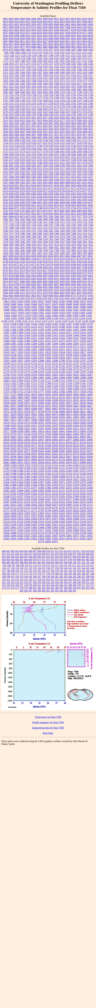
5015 (39, 126)
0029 (39, 21)
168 (4, 574)
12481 (13, 343)
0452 (22, 30)
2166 (90, 103)
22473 (55, 499)
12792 (20, 374)
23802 (90, 533)
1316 (28, 66)
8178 (45, 264)
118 (61, 565)
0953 (90, 47)
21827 (76, 479)
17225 (6, 383)
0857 (73, 44)
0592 (33, 35)
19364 (76, 425)
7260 (45, 230)
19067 (6, 420)
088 (21, 562)
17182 (83, 380)
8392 (62, 276)
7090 (56, 219)
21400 (20, 471)
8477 (16, 281)
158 (52, 571)
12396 (48, 329)
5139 (45, 146)
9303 (90, 290)
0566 (56, 33)
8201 (50, 267)
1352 (11, 72)
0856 (67, 44)
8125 (62, 259)
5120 (33, 143)
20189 (48, 445)
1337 (22, 69)
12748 (76, 366)
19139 (89, 420)
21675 (48, 476)
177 (44, 574)
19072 (13, 420)
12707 (83, 360)
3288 (33, 123)
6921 (62, 213)
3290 (45, 123)
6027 (50, 185)
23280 (55, 521)
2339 (22, 112)
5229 (22, 160)
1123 (84, 52)
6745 (22, 208)
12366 (62, 324)
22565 (76, 502)
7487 (45, 236)
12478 (83, 341)
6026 (45, 185)
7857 (28, 253)
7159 (16, 225)
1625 (28, 86)
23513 (76, 527)
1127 (17, 55)
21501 (41, 473)
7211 (33, 228)
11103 (75, 318)
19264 (76, 423)
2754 (84, 112)
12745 (62, 366)
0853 (50, 44)
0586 (16, 35)
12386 (13, 329)
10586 (27, 307)
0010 (50, 18)
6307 (5, 196)
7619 (73, 244)
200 (52, 576)
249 (79, 582)
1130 (34, 55)
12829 (13, 377)
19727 (20, 434)
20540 (27, 454)
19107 (55, 420)
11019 (27, 312)
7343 (73, 230)
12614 (82, 349)
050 (39, 557)
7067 (62, 216)
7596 (56, 242)
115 (48, 565)
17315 (55, 383)
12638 (69, 355)
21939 (76, 485)
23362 (20, 524)
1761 (62, 95)
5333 (62, 171)
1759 (50, 95)
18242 (13, 400)
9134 (73, 287)
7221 (79, 228)
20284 (41, 448)
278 (21, 588)
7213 (45, 228)
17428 (48, 386)
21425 (34, 471)
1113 (28, 52)
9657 (39, 295)
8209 (90, 267)
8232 (67, 270)
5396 (90, 174)
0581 (90, 33)
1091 (6, 52)
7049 (39, 216)
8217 (45, 270)
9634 (84, 293)
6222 (16, 191)
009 (44, 551)
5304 (90, 165)
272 (88, 585)
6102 (28, 188)
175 (35, 574)
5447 (5, 182)
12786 (76, 372)
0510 (22, 33)
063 (4, 559)
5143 (67, 146)
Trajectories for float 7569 (48, 717)
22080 (20, 490)
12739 (34, 366)
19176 (27, 423)
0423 (11, 30)
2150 (5, 103)
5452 (33, 182)
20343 (83, 448)
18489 (20, 406)
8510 (90, 281)
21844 (20, 482)
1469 (90, 72)
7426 (11, 236)
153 (30, 571)
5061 (90, 131)
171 (17, 574)
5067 (33, 134)
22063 (6, 490)
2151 (11, 103)
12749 (83, 366)
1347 (73, 69)
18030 (48, 394)
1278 (56, 64)
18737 (83, 408)
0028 (33, 21)
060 (83, 557)
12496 (69, 343)
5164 (56, 148)
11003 (69, 309)
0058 (45, 24)
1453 (84, 72)
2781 (90, 112)
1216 (84, 61)
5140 (50, 146)
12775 (6, 372)
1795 (39, 100)
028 (35, 554)
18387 (48, 403)
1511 (56, 75)
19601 (27, 431)
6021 (16, 185)
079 (74, 559)
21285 (20, 468)
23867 (55, 536)
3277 (62, 120)
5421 (22, 179)
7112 (11, 222)
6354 (16, 199)
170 (13, 574)
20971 (76, 462)
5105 (51, 140)
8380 (16, 276)
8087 (16, 259)
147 (4, 571)
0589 (22, 35)
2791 (56, 115)
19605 (34, 431)
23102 (83, 519)
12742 (48, 366)
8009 (11, 256)
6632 (39, 205)
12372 (13, 326)
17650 (90, 389)
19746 (34, 434)
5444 (79, 179)
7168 (56, 225)
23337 (90, 521)
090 (30, 562)
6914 (22, 213)
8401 (90, 276)
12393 (34, 329)
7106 (90, 219)
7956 (62, 253)
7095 (67, 219)
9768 (84, 298)
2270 (50, 109)
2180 (73, 106)
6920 (56, 213)
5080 (11, 137)
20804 (69, 459)
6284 (33, 194)
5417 (90, 177)
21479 (90, 471)
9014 (84, 284)
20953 (55, 462)
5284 (28, 165)
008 (39, 551)
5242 (5, 163)
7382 (28, 233)
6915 (28, 213)
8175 (33, 264)
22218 (55, 493)
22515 (20, 502)
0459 (62, 30)
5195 (45, 154)
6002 (56, 182)
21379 (6, 471)
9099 (56, 287)
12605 (20, 349)
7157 (5, 225)
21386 (13, 471)
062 (92, 557)
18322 (76, 400)
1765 (84, 95)
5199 (67, 154)
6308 (11, 196)
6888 (5, 213)
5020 (67, 126)
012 (57, 551)
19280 (82, 423)
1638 (79, 86)
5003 (62, 123)
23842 (20, 536)
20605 (34, 456)
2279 (11, 112)
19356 (62, 425)
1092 (12, 52)
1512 (62, 75)
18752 (6, 411)
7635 (5, 247)
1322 (56, 66)
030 (44, 554)
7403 (62, 233)
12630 (13, 355)
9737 (84, 295)
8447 (45, 278)
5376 (5, 174)
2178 (62, 106)
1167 (67, 58)
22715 (90, 504)
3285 (16, 123)
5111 (79, 140)
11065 (7, 315)
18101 (41, 397)
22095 (41, 490)
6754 (73, 208)
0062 (67, 24)
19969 (34, 437)
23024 (62, 516)
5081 (16, 137)
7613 (50, 244)
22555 (62, 502)
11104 (82, 318)
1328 (84, 66)
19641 (62, 431)
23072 (48, 519)
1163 (45, 58)
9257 (90, 287)
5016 (45, 126)
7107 (5, 222)
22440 (34, 499)
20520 (76, 451)
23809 (13, 536)
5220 (62, 157)
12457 (76, 338)
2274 (73, 109)
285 (52, 588)
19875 (90, 434)
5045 (11, 131)
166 (88, 571)
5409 (45, 177)
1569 (39, 81)
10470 (41, 304)
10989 (90, 307)
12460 (6, 341)
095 (52, 562)
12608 (41, 349)
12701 (69, 360)
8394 (73, 276)
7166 (45, 225)
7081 (11, 219)
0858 (79, 44)
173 (26, 574)
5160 (33, 148)
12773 (83, 369)
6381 (73, 199)
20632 (83, 456)
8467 (79, 278)
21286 (27, 468)
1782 (67, 98)
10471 (48, 304)
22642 (34, 504)
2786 (28, 115)
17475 (90, 386)
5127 (73, 143)
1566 (22, 81)
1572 (56, 81)
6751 (56, 208)
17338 (76, 383)
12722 (48, 363)
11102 (69, 318)
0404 (45, 27)
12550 (41, 346)
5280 (5, 165)
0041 (90, 21)
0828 (50, 41)
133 (35, 568)
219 (43, 579)
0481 (84, 30)
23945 (13, 538)
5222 (73, 157)
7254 (28, 230)
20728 (62, 459)
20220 (62, 445)
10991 (13, 309)
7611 (39, 244)
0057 (39, 24)
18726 (76, 408)
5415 (79, 177)
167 (92, 571)
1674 (39, 89)
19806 (55, 434)
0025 (22, 21)
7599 (73, 242)
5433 (62, 179)
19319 (27, 425)
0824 (39, 41)
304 (61, 590)
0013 (67, 18)
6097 (5, 188)
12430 (48, 335)
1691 (28, 92)
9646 (16, 295)
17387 (20, 386)
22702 (76, 504)
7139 (33, 222)
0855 (62, 44)
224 (65, 579)
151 (21, 571)
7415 (84, 233)
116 (52, 565)
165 (83, 571)
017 (79, 551)
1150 (61, 55)
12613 (76, 349)
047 (26, 557)
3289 (39, 123)
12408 (13, 332)
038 (79, 554)
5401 (28, 177)
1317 (33, 66)
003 (17, 551)
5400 (22, 177)
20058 (48, 439)
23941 (90, 536)
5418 (5, 179)
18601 (76, 406)
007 (35, 551)
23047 (83, 516)
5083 (28, 137)
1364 (22, 72)
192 (17, 576)
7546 (84, 236)
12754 (20, 369)
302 (52, 590)
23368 (27, 524)
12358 (13, 324)
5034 (50, 129)
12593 (6, 349)
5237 (67, 160)
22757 (6, 510)
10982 (41, 307)
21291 (34, 468)
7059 (50, 216)
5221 (67, 157)
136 (48, 568)
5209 (5, 157)
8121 (50, 259)
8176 (39, 264)
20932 (48, 462)
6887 (90, 211)
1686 (5, 92)
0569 (73, 33)
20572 (62, 454)
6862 (28, 211)
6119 (56, 188)
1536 (73, 78)
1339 (33, 69)
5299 (62, 165)
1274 (33, 64)
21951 (90, 485)
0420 (84, 27)
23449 (83, 524)
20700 (41, 459)
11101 (62, 318)
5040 (84, 129)
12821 (48, 374)
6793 (11, 211)
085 (8, 562)
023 (13, 554)
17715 (20, 391)
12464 (27, 341)
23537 (13, 530)
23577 (41, 530)
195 (30, 576)
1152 (73, 55)
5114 (5, 143)
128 (13, 568)
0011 (56, 18)
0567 (62, 33)
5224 (84, 157)
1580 (11, 83)
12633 (34, 355)
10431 (6, 301)
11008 (82, 309)
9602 (62, 293)
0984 (16, 50)
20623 (62, 456)
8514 (11, 284)
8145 (33, 261)
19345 (48, 425)
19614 (41, 431)
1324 (67, 66)
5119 (28, 143)
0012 (62, 18)
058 (74, 557)
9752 (16, 298)
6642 (90, 205)
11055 (62, 312)
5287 (39, 165)
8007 (5, 256)
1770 (22, 98)
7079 (90, 216)
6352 (5, 199)
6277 (84, 191)
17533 (27, 389)
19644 (69, 431)
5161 (39, 148)
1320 (45, 66)
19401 (13, 428)
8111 (39, 259)
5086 (45, 137)
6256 (67, 191)
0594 (45, 35)
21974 (27, 487)
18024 (41, 394)
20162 (20, 445)
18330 (83, 400)
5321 (84, 168)
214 (21, 579)
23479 (27, 527)
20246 (90, 445)
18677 (41, 408)
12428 (34, 335)
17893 (62, 391)
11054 (55, 312)
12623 (55, 352)
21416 (27, 471)
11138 (85, 321)
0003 (16, 18)
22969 (13, 516)
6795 (22, 211)
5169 (84, 148)
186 (83, 574)
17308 (48, 383)
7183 (73, 225)
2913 (11, 120)
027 (30, 554)
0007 (39, 18)
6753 (67, 208)
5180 (56, 151)
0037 (79, 21)
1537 (79, 78)
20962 (62, 462)
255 (13, 585)
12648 (48, 358)
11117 (51, 321)
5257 (79, 163)
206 (79, 576)
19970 (41, 437)
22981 (41, 516)
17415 (34, 386)
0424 (16, 30)
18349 (6, 403)
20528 (6, 454)
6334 (50, 196)
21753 (90, 476)
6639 (73, 205)
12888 (83, 377)
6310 (22, 196)
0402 (39, 27)
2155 (33, 103)
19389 (90, 425)
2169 (16, 106)
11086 (68, 315)
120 (69, 565)
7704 (45, 250)
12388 (20, 329)
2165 (84, 103)
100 (74, 562)
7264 (67, 230)
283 (44, 588)
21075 (27, 465)
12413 (48, 332)
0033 (62, 21)
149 (13, 571)
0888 (62, 47)
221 (52, 579)
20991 (90, 462)
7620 (79, 244)
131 (26, 568)
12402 (76, 329)
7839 (5, 253)
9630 (67, 293)
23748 (48, 533)
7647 (22, 247)
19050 (62, 417)
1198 (33, 61)
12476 (69, 341)
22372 (90, 496)
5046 (16, 131)
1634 (62, 86)
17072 (27, 380)
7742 (50, 250)
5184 (79, 151)
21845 (27, 482)
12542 (13, 346)
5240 (84, 160)
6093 (73, 185)
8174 (28, 264)
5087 (50, 137)
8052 (56, 256)
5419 (11, 179)
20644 (6, 459)
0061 (62, 24)
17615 (83, 389)
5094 (90, 137)
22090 (34, 490)
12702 (76, 360)
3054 (45, 120)
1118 (56, 52)
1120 (67, 52)
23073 (55, 519)
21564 (90, 473)
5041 (90, 129)
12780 (34, 372)
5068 (39, 134)
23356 (13, 524)
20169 (27, 445)
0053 (16, 24)
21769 (6, 479)
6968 (11, 216)
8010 (16, 256)
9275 (33, 290)
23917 (76, 536)
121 (74, 565)
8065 (67, 256)
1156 (6, 58)
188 (92, 574)
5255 (73, 163)
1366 (33, 72)
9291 (50, 290)
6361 (56, 199)
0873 (90, 44)
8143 (22, 261)
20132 (48, 442)
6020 (11, 185)
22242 (83, 493)
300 (44, 590)
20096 (90, 439)
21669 (34, 476)
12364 (48, 324)
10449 (76, 301)
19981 (55, 437)
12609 (48, 349)
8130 (84, 259)
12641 (90, 355)
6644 (11, 208)
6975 (28, 216)
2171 (28, 106)
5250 (50, 163)
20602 (20, 456)
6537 (90, 202)
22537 (41, 502)
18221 (89, 397)
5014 (33, 126)
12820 (41, 374)
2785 (22, 115)
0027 (28, 21)
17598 (69, 389)
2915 (22, 120)
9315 (39, 293)
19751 (41, 434)
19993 (62, 437)
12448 (13, 338)
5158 (22, 148)
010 (48, 551)
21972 (20, 487)
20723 (55, 459)
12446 (90, 335)
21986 (48, 487)
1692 (33, 92)
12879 (27, 377)
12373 (20, 326)
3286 (22, 123)
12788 (90, 372)
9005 (79, 284)
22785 (41, 510)
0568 (67, 33)
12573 (76, 346)
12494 (62, 343)
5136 (28, 146)
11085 (62, 315)
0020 (11, 21)
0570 (79, 33)
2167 (5, 106)
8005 (90, 253)
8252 (5, 273)
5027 (11, 129)
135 (44, 568)
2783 (11, 115)
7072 (67, 216)
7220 (73, 228)
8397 (84, 276)
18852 (27, 414)
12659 (34, 360)
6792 (5, 211)
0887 (56, 47)
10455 (83, 301)
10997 (48, 309)
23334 (83, 521)
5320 (79, 168)
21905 (48, 485)
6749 (45, 208)
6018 (90, 182)
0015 (79, 18)
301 (48, 590)
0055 (28, 24)
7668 (79, 247)
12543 (20, 346)
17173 (76, 380)
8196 (22, 267)
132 (30, 568)
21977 (34, 487)
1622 (11, 86)
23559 (34, 530)
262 (44, 585)
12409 (20, 332)
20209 (55, 445)
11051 (41, 312)
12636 (55, 355)
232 (8, 582)
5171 (5, 151)
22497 (6, 502)
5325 (16, 171)
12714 (27, 363)
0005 (28, 18)
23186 (34, 521)
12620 (34, 352)
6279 (5, 194)
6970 (16, 216)
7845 (11, 253)
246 (66, 582)
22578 (83, 502)
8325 (62, 273)
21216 (82, 465)
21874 (69, 482)
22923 (62, 513)
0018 (90, 18)
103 (88, 562)
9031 (16, 287)
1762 (67, 95)
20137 (76, 442)
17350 (90, 383)
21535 (76, 473)
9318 (45, 293)
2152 (16, 103)
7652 (39, 247)
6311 (28, 196)
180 (57, 574)
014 (65, 551)
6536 (84, 202)
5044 (5, 131)
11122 (71, 321)
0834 (84, 41)
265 (57, 585)
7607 (22, 244)
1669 (11, 89)
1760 (56, 95)
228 (83, 579)
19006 (20, 417)
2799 (5, 117)
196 (35, 576)
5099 (17, 140)
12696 (55, 360)
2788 (39, 115)
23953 (27, 538)
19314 (20, 425)
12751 (6, 369)
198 (44, 576)
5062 (5, 134)
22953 (83, 513)
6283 (28, 194)
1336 (16, 69)
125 (91, 565)
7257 (33, 230)
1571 (50, 81)
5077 (84, 134)
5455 (45, 182)
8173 (22, 264)
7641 (11, 247)
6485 (67, 202)
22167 (82, 490)
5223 (79, 157)
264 (52, 585)
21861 (48, 482)
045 (17, 557)
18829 (13, 414)
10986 (69, 307)
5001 (50, 123)
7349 (84, 230)
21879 (83, 482)
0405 (50, 27)
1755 (28, 95)
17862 (55, 391)
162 (70, 571)
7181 (62, 225)
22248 (6, 496)
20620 (55, 456)
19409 (20, 428)
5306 (11, 168)
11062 (82, 312)
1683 (79, 89)
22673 (55, 504)
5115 (11, 143)
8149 (45, 261)
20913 (27, 462)
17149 (55, 380)
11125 (78, 321)
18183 (82, 397)
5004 (67, 123)
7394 (45, 233)
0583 (11, 35)
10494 (83, 304)
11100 (55, 318)
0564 (45, 33)
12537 (83, 343)
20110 (27, 442)
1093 (17, 52)
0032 (56, 21)
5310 (33, 168)
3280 (79, 120)
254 (8, 585)
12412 (41, 332)
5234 (50, 160)
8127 (73, 259)
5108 (68, 140)
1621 (5, 86)
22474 (62, 499)
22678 (62, 504)
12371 (6, 326)
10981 (34, 307)
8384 (39, 276)
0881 (39, 47)
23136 (13, 521)
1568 (33, 81)
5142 (62, 146)
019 (88, 551)
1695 (50, 92)
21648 (13, 476)
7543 (79, 236)
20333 (69, 448)
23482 (34, 527)
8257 (22, 273)
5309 (28, 168)
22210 (41, 493)
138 (57, 568)
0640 (67, 35)
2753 (79, 112)
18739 (90, 408)
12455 (62, 338)
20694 (34, 459)
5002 (56, 123)
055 (61, 557)
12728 (82, 363)
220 (48, 579)
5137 (33, 146)
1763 (73, 95)
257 (21, 585)
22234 (76, 493)
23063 (27, 519)
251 (88, 582)
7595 (50, 242)
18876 (55, 414)
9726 (79, 295)
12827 (90, 374)
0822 (28, 41)
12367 (69, 324)
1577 (84, 81)
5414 (73, 177)
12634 (41, 355)
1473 (11, 75)
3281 (84, 120)
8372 (84, 273)
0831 (67, 41)
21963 (13, 487)
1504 (33, 75)
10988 (83, 307)
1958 (45, 100)
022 (8, 554)
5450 (22, 182)
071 (39, 559)
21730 (76, 476)
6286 (45, 194)
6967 (5, 216)
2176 (56, 106)
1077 (50, 50)
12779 (27, 372)
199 (48, 576)
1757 (39, 95)
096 (57, 562)
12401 (69, 329)
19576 (90, 428)
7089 (50, 219)
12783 (55, 372)
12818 (27, 374)
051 (44, 557)
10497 (6, 307)
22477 (69, 499)
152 (26, 571)
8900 (73, 284)
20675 (27, 459)
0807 (5, 41)
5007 (84, 123)
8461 (67, 278)
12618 (20, 352)
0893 (73, 47)
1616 (73, 83)
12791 (13, 374)
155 (39, 571)
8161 (62, 261)
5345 (84, 171)
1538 (84, 78)
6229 (56, 191)
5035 (56, 129)
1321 (50, 66)
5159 (28, 148)
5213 (28, 157)
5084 (33, 137)
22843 (6, 513)
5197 (56, 154)
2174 (45, 106)
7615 (62, 244)
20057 (41, 439)
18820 (76, 411)
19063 (76, 417)
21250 (89, 465)
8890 (45, 284)
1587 (50, 83)
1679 (62, 89)
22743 (62, 507)
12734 (20, 366)
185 (79, 574)
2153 (22, 103)
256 (17, 585)
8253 (11, 273)
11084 (55, 315)
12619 (27, 352)
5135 (22, 146)
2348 (73, 112)
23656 (6, 533)
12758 (41, 369)
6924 (79, 213)
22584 (90, 502)
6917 (39, 213)
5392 (79, 174)
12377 (41, 326)
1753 (16, 95)
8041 (45, 256)
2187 (5, 109)
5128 (78, 143)
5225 (90, 157)
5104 (45, 140)
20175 (34, 445)
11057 (68, 312)
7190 (22, 228)
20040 (13, 439)
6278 (90, 191)
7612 (45, 244)
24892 (48, 541)
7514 (56, 236)
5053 (56, 131)
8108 (33, 259)
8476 (11, 281)
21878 (76, 482)
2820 (62, 117)
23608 (76, 530)
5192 (28, 154)
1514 (73, 75)
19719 (13, 434)
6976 (33, 216)
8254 (16, 273)
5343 (79, 171)
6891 (16, 213)
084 (4, 562)
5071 (50, 134)
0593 (39, 35)
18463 (6, 406)
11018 (20, 312)
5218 (56, 157)
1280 (67, 64)
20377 (27, 451)
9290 (45, 290)
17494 (13, 389)
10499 (13, 307)
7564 (56, 239)
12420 (89, 332)
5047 (22, 131)
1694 (45, 92)
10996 (41, 309)
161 (66, 571)
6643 (5, 208)
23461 (13, 527)
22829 (83, 510)
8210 (5, 270)
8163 (73, 261)
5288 (45, 165)
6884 (79, 211)
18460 (90, 403)
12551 (48, 346)
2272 (62, 109)
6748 (39, 208)
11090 (82, 315)
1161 (34, 58)
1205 (73, 61)
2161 (62, 103)
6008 (67, 182)
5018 (56, 126)
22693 (69, 504)
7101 (79, 219)
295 (21, 590)
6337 (67, 196)
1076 (45, 50)
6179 (78, 188)
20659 (13, 459)
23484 (41, 527)
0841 (28, 44)
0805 (90, 38)
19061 (69, 417)
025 (21, 554)
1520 (16, 78)
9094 (39, 287)
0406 (56, 27)
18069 (90, 394)
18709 (62, 408)
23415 (62, 524)
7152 (67, 222)
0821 (22, 41)
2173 (39, 106)
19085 (34, 420)
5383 (33, 174)
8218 (50, 270)
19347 (55, 425)
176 (39, 574)
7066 (56, 216)
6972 (22, 216)
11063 (89, 312)
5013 (28, 126)
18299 (41, 400)
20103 (6, 442)
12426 (27, 335)
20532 (13, 454)
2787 (33, 115)
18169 (76, 397)
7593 (39, 242)
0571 (84, 33)
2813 (22, 117)
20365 (20, 451)
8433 (22, 278)
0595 (50, 35)
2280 (16, 112)
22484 (76, 499)
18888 (62, 414)
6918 (45, 213)
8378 (11, 276)
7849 (16, 253)
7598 (67, 242)
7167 (50, 225)
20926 (41, 462)
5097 (11, 140)
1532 (56, 78)
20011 (90, 437)
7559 (45, 239)
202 (61, 576)
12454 (55, 338)
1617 (79, 83)
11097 (35, 318)
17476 (6, 389)
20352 (90, 448)
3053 (39, 120)
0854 (56, 44)
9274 (28, 290)
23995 (55, 538)
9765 (73, 298)
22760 (13, 510)
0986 (22, 50)
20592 (6, 456)
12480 (6, 343)
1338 (28, 69)
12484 (34, 343)
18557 (48, 406)
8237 (73, 270)
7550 (11, 239)
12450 (27, 338)
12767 (55, 369)
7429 (16, 236)
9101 (62, 287)
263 (48, 585)
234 (17, 582)
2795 (73, 115)
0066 (90, 24)
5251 (56, 163)
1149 (56, 55)
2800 (11, 117)
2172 (33, 106)
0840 (22, 44)
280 (30, 588)
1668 (5, 89)
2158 (50, 103)
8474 (5, 281)
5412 (62, 177)
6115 (45, 188)
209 (92, 576)
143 (79, 568)
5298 (56, 165)
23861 (48, 536)
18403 (62, 403)
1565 (16, 81)
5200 (73, 154)
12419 (82, 332)
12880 (34, 377)
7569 (73, 239)
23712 (27, 533)
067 (21, 559)
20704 (48, 459)
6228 (50, 191)
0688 (50, 38)
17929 (83, 391)
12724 (62, 363)
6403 (45, 202)
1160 (28, 58)
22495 (83, 499)
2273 (67, 109)
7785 (62, 250)
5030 (28, 129)
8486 (50, 281)
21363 (82, 468)
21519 (55, 473)
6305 (84, 194)
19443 (48, 428)
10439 (48, 301)
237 (30, 582)
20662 (20, 459)
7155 (84, 222)
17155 (62, 380)
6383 (84, 199)
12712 (20, 363)
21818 (62, 479)
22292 (69, 496)
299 (39, 590)
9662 (56, 295)
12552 (55, 346)
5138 (39, 146)
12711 (13, 363)
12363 (41, 324)
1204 (67, 61)
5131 (90, 143)
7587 (28, 242)
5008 (90, 123)
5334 (67, 171)
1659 (84, 86)
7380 (22, 233)
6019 (5, 185)
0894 (79, 47)
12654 (90, 358)
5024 (84, 126)
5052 (50, 131)
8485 (45, 281)
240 (44, 582)
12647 (41, 358)
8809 (28, 284)
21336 (69, 468)
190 (8, 576)
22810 (69, 510)
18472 (13, 406)
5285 (33, 165)
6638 (67, 205)
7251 (11, 230)
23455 (6, 527)
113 (39, 565)
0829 (56, 41)
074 (52, 559)
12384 (90, 326)
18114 (55, 397)
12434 (69, 335)
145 (88, 568)
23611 (90, 530)
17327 (62, 383)
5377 (11, 174)
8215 (33, 270)
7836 (90, 250)
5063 (11, 134)
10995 (34, 309)
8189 (90, 264)
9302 (84, 290)
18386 (41, 403)
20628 (76, 456)
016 (74, 551)
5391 (73, 174)
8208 (84, 267)
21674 (41, 476)
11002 (62, 309)
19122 (76, 420)
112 (35, 565)
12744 (55, 366)
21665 (27, 476)
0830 (62, 41)
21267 (6, 468)
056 (66, 557)
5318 (67, 168)
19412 (27, 428)
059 (79, 557)
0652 (39, 38)
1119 (61, 52)
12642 (6, 358)
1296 (90, 64)
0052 (11, 24)
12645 (27, 358)
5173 (16, 151)
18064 (76, 394)
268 (70, 585)
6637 (62, 205)
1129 (28, 55)
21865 (55, 482)
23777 (69, 533)
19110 (62, 420)
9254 (79, 287)
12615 (89, 349)
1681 (67, 89)
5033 (45, 129)
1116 (45, 52)
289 (70, 588)
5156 (11, 148)
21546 (83, 473)
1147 (45, 55)
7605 (11, 244)
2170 (22, 106)
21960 (6, 487)
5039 (79, 129)
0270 (28, 27)
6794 (16, 211)
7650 (33, 247)
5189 (11, 154)
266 (61, 585)
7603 (90, 242)
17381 (13, 386)
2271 (56, 109)
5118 (22, 143)
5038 (73, 129)
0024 (16, 21)
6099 (17, 188)
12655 (6, 360)
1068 (28, 50)
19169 (20, 423)
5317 (62, 168)
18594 (69, 406)
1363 (16, 72)
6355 (22, 199)
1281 (73, 64)
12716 (34, 363)
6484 (62, 202)
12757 (34, 369)
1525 (45, 78)
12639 (76, 355)
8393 (67, 276)
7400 (56, 233)
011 (52, 551)
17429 (55, 386)
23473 (20, 527)
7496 (50, 236)
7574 (84, 239)
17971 (6, 394)
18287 (27, 400)
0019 (5, 21)
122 (78, 565)
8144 (28, 261)
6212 (84, 188)
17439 (69, 386)
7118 (16, 222)
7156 (90, 222)
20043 (20, 439)
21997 (62, 487)
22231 (69, 493)
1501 (16, 75)
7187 (5, 228)
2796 (79, 115)
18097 (27, 397)
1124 (89, 52)
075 (57, 559)
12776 (13, 372)
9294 (62, 290)
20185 (41, 445)
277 (17, 588)
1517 (90, 75)
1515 (79, 75)
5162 (45, 148)
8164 (79, 261)
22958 (6, 516)
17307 (41, 383)
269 (74, 585)
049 (35, 557)
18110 (48, 397)
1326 (73, 66)
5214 (33, 157)
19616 (48, 431)
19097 (48, 420)
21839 (13, 482)
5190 (16, 154)
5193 (33, 154)
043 (8, 557)
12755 (27, 369)
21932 (69, 485)
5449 (16, 182)
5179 (50, 151)
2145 (67, 100)
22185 (13, 493)
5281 (11, 165)
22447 (48, 499)
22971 (20, 516)
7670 (84, 247)
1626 (33, 86)
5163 (50, 148)
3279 (73, 120)
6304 (79, 194)
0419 (79, 27)
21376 (89, 468)
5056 (67, 131)
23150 (20, 521)
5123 (50, 143)
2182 (84, 106)
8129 (79, 259)
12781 (41, 372)
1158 (17, 58)
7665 (67, 247)
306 (70, 590)
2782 (5, 115)
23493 (55, 527)
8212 (16, 270)
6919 (50, 213)
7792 (67, 250)
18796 (55, 411)
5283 (22, 165)
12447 (6, 338)
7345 (79, 230)
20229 (76, 445)
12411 (34, 332)
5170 (90, 148)
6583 (11, 205)
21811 (48, 479)
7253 (22, 230)
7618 (67, 244)
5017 (50, 126)
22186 (20, 493)
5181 (62, 151)
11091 (89, 315)
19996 (69, 437)
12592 (90, 346)
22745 (69, 507)
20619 (48, 456)
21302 (55, 468)
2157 (45, 103)
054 (57, 557)
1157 (11, 58)
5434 (67, 179)
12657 (20, 360)
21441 (55, 471)
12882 (48, 377)
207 (83, 576)
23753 (62, 533)
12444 (76, 335)
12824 (69, 374)
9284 (39, 290)
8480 (22, 281)
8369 (79, 273)
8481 (28, 281)
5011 (16, 126)
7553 (22, 239)
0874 (5, 47)
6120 (61, 188)
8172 (16, 264)
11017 (14, 312)
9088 (22, 287)
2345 (56, 112)
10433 (13, 301)
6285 (39, 194)
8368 (73, 273)
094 (48, 562)
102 (83, 562)
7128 (22, 222)
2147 (79, 100)
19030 (48, 417)
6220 (11, 191)
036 (70, 554)
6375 (67, 199)
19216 (62, 423)
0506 (90, 30)
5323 (5, 171)
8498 (73, 281)
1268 (5, 64)
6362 (62, 199)
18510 (27, 406)
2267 (33, 109)
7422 (90, 233)
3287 (28, 123)
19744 (27, 434)
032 (52, 554)
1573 (62, 81)
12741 (41, 366)
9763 (61, 298)
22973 (34, 516)
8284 (45, 273)
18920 (76, 414)
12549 (34, 346)
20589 (90, 454)
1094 (23, 52)
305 (66, 590)
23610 (83, 530)
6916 (33, 213)
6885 (84, 211)
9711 (73, 295)
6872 (33, 211)
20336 (76, 448)
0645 (5, 38)
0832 (73, 41)
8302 (56, 273)
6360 (50, 199)
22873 (34, 513)
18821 (83, 411)
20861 (6, 462)
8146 (39, 261)
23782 (76, 533)
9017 (90, 284)
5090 (67, 137)
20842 (90, 459)
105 (4, 565)
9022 (11, 287)
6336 (62, 196)
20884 (13, 462)
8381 (22, 276)
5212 (22, 157)
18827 (6, 414)
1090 (90, 50)
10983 (48, 307)
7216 (62, 228)
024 (17, 554)
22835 (90, 510)
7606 (16, 244)
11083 (48, 315)
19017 (34, 417)
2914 (16, 120)
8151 (50, 261)
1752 (11, 95)
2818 (50, 117)
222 (57, 579)
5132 (5, 146)
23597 (62, 530)
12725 (69, 363)
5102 (34, 140)
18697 (55, 408)
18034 (55, 394)
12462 (20, 341)
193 (21, 576)
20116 (34, 442)
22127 (62, 490)
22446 (41, 499)
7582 (11, 242)
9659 (45, 295)
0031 (50, 21)
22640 (27, 504)
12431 (55, 335)
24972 (55, 541)
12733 (13, 366)
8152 (56, 261)
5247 (33, 163)
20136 (69, 442)
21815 (55, 479)
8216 (39, 270)
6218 (90, 188)
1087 (73, 50)
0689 (56, 38)
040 (88, 554)
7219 (67, 228)
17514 (20, 389)
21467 (76, 471)
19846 (76, 434)
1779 (50, 98)
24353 (62, 538)
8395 (79, 276)
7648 (28, 247)
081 (83, 559)
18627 (90, 406)
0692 (73, 38)
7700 (39, 250)
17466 (83, 386)
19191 (41, 423)
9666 (62, 295)
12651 (69, 358)
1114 (34, 52)
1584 (33, 83)
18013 (27, 394)
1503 (28, 75)
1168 (73, 58)
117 (56, 565)
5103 (39, 140)
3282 (90, 120)
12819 (34, 374)
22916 (55, 513)
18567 (55, 406)
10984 (55, 307)
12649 (55, 358)
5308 (22, 168)
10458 (6, 304)
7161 (28, 225)
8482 (33, 281)
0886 (50, 47)
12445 (83, 335)
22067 (13, 490)
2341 (33, 112)
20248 (6, 448)
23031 (69, 516)
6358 (39, 199)
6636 (56, 205)
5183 (73, 151)
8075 (84, 256)
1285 (84, 64)
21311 (62, 468)
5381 (28, 174)
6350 (90, 196)
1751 (5, 95)
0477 (67, 30)
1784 (79, 98)
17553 (48, 389)
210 (4, 579)
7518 (62, 236)
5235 (56, 160)
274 (4, 588)
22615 (13, 504)
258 (26, 585)
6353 (11, 199)
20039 (6, 439)
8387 (45, 276)
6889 (11, 213)
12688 (41, 360)
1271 (16, 64)
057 (70, 557)
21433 (41, 471)
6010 (73, 182)
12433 (62, 335)
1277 (50, 64)
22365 (83, 496)
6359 (45, 199)
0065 (84, 24)
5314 (45, 168)
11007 (76, 309)
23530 (6, 530)
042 (4, 557)
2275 (79, 109)
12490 (55, 343)
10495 (90, 304)
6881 (62, 211)
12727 (76, 363)
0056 (33, 24)
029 (39, 554)
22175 (6, 493)
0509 (16, 33)
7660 (50, 247)
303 (57, 590)
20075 (62, 439)
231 (4, 582)
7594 (45, 242)
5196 (50, 154)
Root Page (48, 733)
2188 (11, 109)
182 (66, 574)
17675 (6, 391)
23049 (90, 516)
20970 (69, 462)
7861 (33, 253)
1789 (16, 100)
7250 (5, 230)
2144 (62, 100)
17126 (41, 380)
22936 (76, 513)
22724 (20, 507)
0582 (5, 35)
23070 (41, 519)
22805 (62, 510)
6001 (50, 182)
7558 (39, 239)
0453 (28, 30)
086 (13, 562)
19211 (55, 423)
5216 (45, 157)
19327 (34, 425)
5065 (22, 134)
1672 (28, 89)
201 (57, 576)
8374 (90, 273)
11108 (18, 321)
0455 (39, 30)
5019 (62, 126)
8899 (67, 284)
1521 (22, 78)
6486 (73, 202)
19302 (13, 425)
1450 (67, 72)
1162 (39, 58)
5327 (28, 171)
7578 (5, 242)
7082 (16, 219)
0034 (67, 21)
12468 (34, 341)
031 (48, 554)
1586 (45, 83)
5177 (39, 151)
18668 (34, 408)
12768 (62, 369)
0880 (33, 47)
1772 (28, 98)
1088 (79, 50)
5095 (5, 140)
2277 (90, 109)
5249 (45, 163)
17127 (48, 380)
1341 (45, 69)
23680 (13, 533)
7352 (90, 230)
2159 (56, 103)
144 (83, 568)
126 (4, 568)
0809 (11, 41)
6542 (5, 205)
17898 (69, 391)
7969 (73, 253)
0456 (45, 30)
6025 (39, 185)
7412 (79, 233)
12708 (90, 360)
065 (13, 559)
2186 (90, 106)
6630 (28, 205)
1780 (56, 98)
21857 (41, 482)
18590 (62, 406)
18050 (62, 394)
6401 (39, 202)
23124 (6, 521)
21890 (20, 485)
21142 (62, 465)
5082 (22, 137)
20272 (27, 448)
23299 (69, 521)
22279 (55, 496)
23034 (76, 516)
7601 (84, 242)
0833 (79, 41)
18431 (76, 403)
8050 (50, 256)
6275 (73, 191)
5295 (50, 165)
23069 (34, 519)
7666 (73, 247)
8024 (28, 256)
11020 (34, 312)
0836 (5, 44)
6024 (33, 185)
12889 (90, 377)
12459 (90, 338)
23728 (34, 533)
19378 (83, 425)
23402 (48, 524)
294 (92, 588)
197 (39, 576)
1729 (62, 92)
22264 (27, 496)
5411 (56, 177)
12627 (83, 352)
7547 (90, 236)
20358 (13, 451)
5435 (73, 179)
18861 (34, 414)
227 (79, 579)
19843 (69, 434)
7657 (45, 247)
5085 (39, 137)
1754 (22, 95)
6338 (73, 196)
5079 (5, 137)
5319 (73, 168)
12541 (6, 346)
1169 (78, 58)
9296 (67, 290)
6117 (50, 188)
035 (66, 554)
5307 (16, 168)
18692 (48, 408)
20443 (41, 451)
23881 (69, 536)
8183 (67, 264)
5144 (73, 146)
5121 (39, 143)
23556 (27, 530)
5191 (22, 154)
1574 (67, 81)
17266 (20, 383)
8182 (62, 264)
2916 (28, 120)
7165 (39, 225)
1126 (11, 55)
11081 (41, 315)
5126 (67, 143)
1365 (28, 72)
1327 (79, 66)
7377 (11, 233)
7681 (11, 250)
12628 (90, 352)
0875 (11, 47)
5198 (62, 154)
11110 (25, 321)
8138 (5, 261)
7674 (5, 250)
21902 (41, 485)
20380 (34, 451)
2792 (62, 115)
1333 (90, 66)
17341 (83, 383)
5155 (5, 148)
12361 (27, 324)
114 (43, 565)
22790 (48, 510)
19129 (82, 420)
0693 (79, 38)
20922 (34, 462)
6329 (45, 196)
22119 (55, 490)
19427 (34, 428)
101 (79, 562)
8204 (62, 267)
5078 (90, 134)
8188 (84, 264)
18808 (62, 411)
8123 (56, 259)
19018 (41, 417)
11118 (58, 321)
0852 (45, 44)
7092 (62, 219)
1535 (67, 78)
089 (26, 562)
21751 (83, 476)
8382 (28, 276)
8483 (39, 281)
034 (61, 554)
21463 (69, 471)
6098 (11, 188)
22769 (20, 510)
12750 (90, 366)
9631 (73, 293)
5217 (50, 157)
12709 (6, 363)
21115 (41, 465)
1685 (90, 89)
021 (4, 554)
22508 (13, 502)
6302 (67, 194)
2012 (50, 100)
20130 (41, 442)
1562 (90, 78)
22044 (76, 487)
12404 (83, 329)
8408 (11, 278)
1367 (39, 72)
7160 (22, 225)
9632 (79, 293)
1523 (33, 78)
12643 (13, 358)
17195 (90, 380)
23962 (34, 538)
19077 (27, 420)
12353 (6, 324)
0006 (33, 18)
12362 (34, 324)
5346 (90, 171)
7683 (16, 250)
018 (83, 551)
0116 (22, 27)
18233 (6, 400)
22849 (13, 513)
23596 (55, 530)
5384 (39, 174)
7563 (50, 239)
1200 (44, 61)
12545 (27, 346)
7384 (33, 233)
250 (83, 582)
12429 (41, 335)
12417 (69, 332)
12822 (55, 374)
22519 (27, 502)
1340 (39, 69)
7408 (73, 233)
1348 (79, 69)
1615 (67, 83)
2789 (45, 115)
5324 (11, 171)
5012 (22, 126)
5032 (39, 129)
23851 (27, 536)
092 (39, 562)
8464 (73, 278)
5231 (33, 160)
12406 (90, 329)
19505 (69, 428)
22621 (20, 504)
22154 (76, 490)
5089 (62, 137)
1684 (84, 89)
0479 (79, 30)
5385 (45, 174)
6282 (22, 194)
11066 (14, 315)
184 (74, 574)
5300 (67, 165)
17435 (62, 386)
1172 (5, 61)
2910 (84, 117)
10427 (90, 298)
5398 (11, 177)
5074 (67, 134)
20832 (76, 459)
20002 (83, 437)
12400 (62, 329)
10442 (55, 301)
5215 (39, 157)
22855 (20, 513)
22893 (41, 513)
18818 (69, 411)
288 (66, 588)
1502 (22, 75)
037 (74, 554)
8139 (11, 261)
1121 (72, 52)
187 (88, 574)
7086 (39, 219)
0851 (39, 44)
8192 (5, 267)
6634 (50, 205)
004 (21, 551)
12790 (6, 374)
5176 (33, 151)
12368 (76, 324)
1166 (61, 58)
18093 (20, 397)
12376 (34, 326)
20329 (62, 448)
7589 (33, 242)
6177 (73, 188)
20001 (76, 437)
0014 (73, 18)
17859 (48, 391)
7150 (56, 222)
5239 (79, 160)
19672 (76, 431)
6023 (28, 185)
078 (70, 559)
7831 (84, 250)
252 (92, 582)
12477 (76, 341)
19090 (41, 420)
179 (52, 574)
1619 (90, 83)
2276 (84, 109)
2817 (45, 117)
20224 (69, 445)
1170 (84, 58)
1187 (16, 61)
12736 (27, 366)
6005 (62, 182)
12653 (83, 358)
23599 (69, 530)
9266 (22, 290)
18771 (34, 411)
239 (39, 582)
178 (48, 574)
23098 (76, 519)
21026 (14, 465)
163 (74, 571)
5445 (84, 179)
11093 (14, 318)
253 (4, 585)
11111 (31, 321)
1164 (50, 58)
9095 (45, 287)
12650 (62, 358)
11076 (34, 315)
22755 (90, 507)
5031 (33, 129)
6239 (62, 191)
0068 (11, 27)
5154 (90, 146)
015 (70, 551)
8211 (11, 270)
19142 (6, 423)
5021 (73, 126)
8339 (67, 273)
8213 (22, 270)
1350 (90, 69)
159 (57, 571)
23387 (34, 524)
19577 (6, 431)
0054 (22, 24)
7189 (16, 228)
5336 (73, 171)
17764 (34, 391)
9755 (27, 298)
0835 (90, 41)
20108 (13, 442)
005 (26, 551)
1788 (11, 100)
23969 (41, 538)
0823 (33, 41)
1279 (62, 64)
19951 (27, 437)
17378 (6, 386)
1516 (84, 75)
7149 (50, 222)
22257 (20, 496)
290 (74, 588)
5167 (73, 148)
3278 (67, 120)
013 (61, 551)
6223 (22, 191)
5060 (84, 131)
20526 (83, 451)
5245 (22, 163)
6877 (50, 211)
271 (83, 585)
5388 (56, 174)
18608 (83, 406)
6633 (45, 205)
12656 (13, 360)
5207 (84, 154)
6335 (56, 196)
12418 (76, 332)
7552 (16, 239)
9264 (11, 290)
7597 (62, 242)
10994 (27, 309)
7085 (33, 219)
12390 (27, 329)
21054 (20, 465)
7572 (79, 239)
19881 (13, 437)
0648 (16, 38)
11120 (64, 321)
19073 (20, 420)
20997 (7, 465)
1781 (62, 98)
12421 (6, 335)
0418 (73, 27)
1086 (67, 50)
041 (92, 554)
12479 (90, 341)
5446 (90, 179)
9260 (5, 290)
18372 (27, 403)
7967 (67, 253)
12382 (76, 326)
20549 (41, 454)
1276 (45, 64)
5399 (16, 177)
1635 (67, 86)
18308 (55, 400)
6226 (39, 191)
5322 (90, 168)
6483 (56, 202)
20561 (48, 454)
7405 (67, 233)
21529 (69, 473)
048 (30, 557)
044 (13, 557)
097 (61, 562)
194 (26, 576)
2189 (16, 109)
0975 (11, 50)
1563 (5, 81)
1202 (56, 61)
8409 (16, 278)
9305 (11, 293)
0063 (73, 24)
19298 (6, 425)
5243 (11, 163)
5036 (62, 129)
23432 (69, 524)
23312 (76, 521)
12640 (83, 355)
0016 (84, 18)
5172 (11, 151)
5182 (67, 151)
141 (70, 568)
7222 (84, 228)
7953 (56, 253)
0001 (5, 18)
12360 (20, 324)
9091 (28, 287)
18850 (20, 414)
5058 (79, 131)
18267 (20, 400)
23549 (20, 530)
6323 (33, 196)
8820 (33, 284)
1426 (45, 72)
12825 (76, 374)
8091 (28, 259)
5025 (90, 126)
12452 (41, 338)
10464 (34, 304)
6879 (56, 211)
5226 (5, 160)
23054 (13, 519)
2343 (45, 112)
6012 (84, 182)
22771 (27, 510)
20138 (82, 442)
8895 (50, 284)
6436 (50, 202)
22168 (89, 490)
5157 (16, 148)
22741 (55, 507)
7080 (5, 219)
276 (13, 588)
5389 (62, 174)
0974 (5, 50)
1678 (56, 89)
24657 (90, 538)
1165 (56, 58)
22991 (55, 516)
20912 (20, 462)
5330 (45, 171)
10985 (62, 307)
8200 (45, 267)
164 (79, 571)
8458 (62, 278)
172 (21, 574)
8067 (79, 256)
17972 (13, 394)
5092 (79, 137)
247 (70, 582)
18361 (13, 403)
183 (70, 574)
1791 (28, 100)
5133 (11, 146)
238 (35, 582)
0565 (50, 33)
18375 (34, 403)
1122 (78, 52)
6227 (45, 191)
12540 (90, 343)
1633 (56, 86)
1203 (61, 61)
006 (30, 551)
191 (13, 576)
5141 (56, 146)
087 (17, 562)
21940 (83, 485)
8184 (73, 264)
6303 (73, 194)
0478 (73, 30)
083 (92, 559)
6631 (33, 205)
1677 (50, 89)
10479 (55, 304)
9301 (79, 290)
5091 (73, 137)
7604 (5, 244)
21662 (20, 476)
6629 (22, 205)
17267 (27, 383)
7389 (39, 233)
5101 (28, 140)
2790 (50, 115)
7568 (67, 239)
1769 (16, 98)
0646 (11, 38)
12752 (13, 369)
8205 (67, 267)
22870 (27, 513)
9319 (50, 293)
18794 (48, 411)
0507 (5, 33)
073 (48, 559)
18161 (69, 397)
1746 (67, 92)
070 (35, 559)
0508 (11, 33)
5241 (90, 160)
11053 (48, 312)
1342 (50, 69)
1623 (16, 86)
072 (44, 559)
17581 (62, 389)
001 (8, 551)
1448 (56, 72)
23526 (90, 527)
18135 (62, 397)
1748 (79, 92)
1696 (56, 92)
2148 (84, 100)
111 (30, 565)
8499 (79, 281)
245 (61, 582)
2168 (11, 106)
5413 (67, 177)
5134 (16, 146)
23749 (55, 533)
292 (83, 588)
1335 (11, 69)
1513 (67, 75)
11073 (20, 315)
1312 (5, 66)
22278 (48, 496)
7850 (22, 253)
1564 (11, 81)
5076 (79, 134)
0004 (22, 18)
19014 (27, 417)
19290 (89, 423)
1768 (11, 98)
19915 (20, 437)
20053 (34, 439)
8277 (28, 273)
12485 (41, 343)
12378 (48, 326)
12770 (76, 369)
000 (4, 551)
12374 (27, 326)
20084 (76, 439)
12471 (41, 341)
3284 (11, 123)
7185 (84, 225)
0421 (90, 27)
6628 (16, 205)
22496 (90, 499)
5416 (84, 177)
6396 (22, 202)
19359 (69, 425)
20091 (83, 439)
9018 (5, 287)
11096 (28, 318)
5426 (50, 179)
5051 (45, 131)
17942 (90, 391)
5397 (5, 177)
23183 (27, 521)
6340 (84, 196)
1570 (45, 81)
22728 (34, 507)
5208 (90, 154)
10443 (62, 301)
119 (65, 565)
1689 (22, 92)
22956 (90, 513)
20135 (62, 442)
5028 (16, 129)
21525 (62, 473)
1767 (5, 98)
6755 (79, 208)
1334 (5, 69)
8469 (84, 278)
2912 (5, 120)
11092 (7, 318)
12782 (48, 372)
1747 (73, 92)
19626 (55, 431)
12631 (20, 355)
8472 (90, 278)
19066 (90, 417)
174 (30, 574)
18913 (69, 414)
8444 (39, 278)
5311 (39, 168)
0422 (5, 30)
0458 (56, 30)
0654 (45, 38)
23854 (41, 536)
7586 (22, 242)
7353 (5, 233)
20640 (90, 456)
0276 (33, 27)
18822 (90, 411)
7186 (90, 225)
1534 (62, 78)
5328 (33, 171)
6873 (39, 211)
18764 (27, 411)
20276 (34, 448)
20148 (6, 445)
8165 (84, 261)
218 (39, 579)
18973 (6, 417)
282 (39, 588)
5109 (73, 140)
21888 (13, 485)
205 (74, 576)
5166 (67, 148)
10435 (27, 301)
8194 (16, 267)
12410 (27, 332)
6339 (79, 196)
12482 (20, 343)
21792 (20, 479)
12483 (27, 343)
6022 (22, 185)
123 (83, 565)
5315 (50, 168)
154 (35, 571)
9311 (22, 293)
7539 (73, 236)
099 (70, 562)
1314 (16, 66)
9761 (50, 298)
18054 (69, 394)
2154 (28, 103)
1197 (28, 61)
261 (39, 585)
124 (87, 565)
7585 (16, 242)
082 (88, 559)
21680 (55, 476)
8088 (22, 259)
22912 (48, 513)
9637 (90, 293)
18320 (62, 400)
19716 (6, 434)
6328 (39, 196)
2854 (79, 117)
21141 (55, 465)
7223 (90, 228)
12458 (83, 338)
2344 (50, 112)
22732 (41, 507)
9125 (67, 287)
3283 (5, 123)
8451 (56, 278)
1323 (62, 66)
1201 (50, 61)
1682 (73, 89)
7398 (50, 233)
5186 (84, 151)
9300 (73, 290)
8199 (39, 267)
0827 (45, 41)
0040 (84, 21)
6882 (67, 211)
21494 (27, 473)
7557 (33, 239)
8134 (90, 259)
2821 (67, 117)
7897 (39, 253)
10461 (20, 304)
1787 (5, 100)
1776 (33, 98)
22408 (13, 499)
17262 (13, 383)
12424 (20, 335)
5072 (56, 134)
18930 (83, 414)
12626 (76, 352)
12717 (41, 363)
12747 (69, 366)
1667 (90, 86)
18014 (34, 394)
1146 (39, 55)
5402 (33, 177)
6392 (5, 202)
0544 (33, 33)
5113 (90, 140)
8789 (16, 284)
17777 (41, 391)
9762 (55, 298)
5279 (90, 163)
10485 (62, 304)
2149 (90, 100)
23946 (20, 538)
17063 (20, 380)
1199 (39, 61)
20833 (83, 459)
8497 (67, 281)
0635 (62, 35)
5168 (79, 148)
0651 (33, 38)
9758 (38, 298)
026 (26, 554)
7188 (11, 228)
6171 (67, 188)
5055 (62, 131)
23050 (6, 519)
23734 (41, 533)
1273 (28, 64)
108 (18, 565)
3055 (50, 120)
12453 (48, 338)
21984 (41, 487)
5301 (73, 165)
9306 (16, 293)
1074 (33, 50)
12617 (13, 352)
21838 (6, 482)
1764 (79, 95)
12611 (62, 349)
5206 (79, 154)
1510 (50, 75)
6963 (90, 213)
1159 (22, 58)
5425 (45, 179)
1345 (62, 69)
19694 (83, 431)
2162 (67, 103)
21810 (41, 479)
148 (8, 571)
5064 (16, 134)
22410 (20, 499)
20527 (90, 451)
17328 (69, 383)
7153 (73, 222)
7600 (79, 242)
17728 (27, 391)
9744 (90, 295)
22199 (27, 493)
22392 (6, 499)
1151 (67, 55)
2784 (16, 115)
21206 (75, 465)
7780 (56, 250)
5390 (67, 174)
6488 (79, 202)
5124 (56, 143)
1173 (11, 61)
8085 (11, 259)
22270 (34, 496)
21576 (6, 476)
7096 (73, 219)
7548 (5, 239)
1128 (22, 55)
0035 (73, 21)
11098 (41, 318)
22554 (55, 502)
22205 (34, 493)
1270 (11, 64)
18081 (6, 397)
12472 (48, 341)
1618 (84, 83)
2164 (79, 103)
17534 (34, 389)
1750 (90, 92)
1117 (50, 52)
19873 (83, 434)
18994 (13, 417)
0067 (5, 27)
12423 (13, 335)
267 (66, 585)
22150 (69, 490)
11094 (21, 318)
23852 (34, 536)
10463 (27, 304)
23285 (62, 521)
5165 (62, 148)
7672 (90, 247)
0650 (28, 38)
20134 (55, 442)
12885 (69, 377)
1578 (90, 81)
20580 (83, 454)
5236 (62, 160)
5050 (39, 131)
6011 (79, 182)
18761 (20, 411)
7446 (28, 236)
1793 (33, 100)
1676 (45, 89)
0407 (62, 27)
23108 (90, 519)
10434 (20, 301)
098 (66, 562)
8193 (11, 267)
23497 (62, 527)
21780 (13, 479)
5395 (84, 174)
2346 (62, 112)
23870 (62, 536)
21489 (20, 473)
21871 (62, 482)
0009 (45, 18)
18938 (90, 414)
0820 (16, 41)
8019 (22, 256)
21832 (82, 479)
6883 (73, 211)
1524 (39, 78)
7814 (79, 250)
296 (26, 590)
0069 (16, 27)
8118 (45, 259)
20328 (55, 448)
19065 (83, 417)
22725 (27, 507)
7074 (73, 216)
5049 (33, 131)
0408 (67, 27)
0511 (28, 33)
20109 (20, 442)
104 (92, 562)
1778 (45, 98)
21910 (55, 485)
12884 (62, 377)
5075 (73, 134)
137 (52, 568)
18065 (83, 394)
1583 (28, 83)
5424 (39, 179)
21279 (13, 468)
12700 (62, 360)
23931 (83, 536)
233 (13, 582)
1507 (39, 75)
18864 (48, 414)
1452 (79, 72)
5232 (39, 160)
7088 (45, 219)
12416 (62, 332)
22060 (90, 487)
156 (44, 571)
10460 (13, 304)
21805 (34, 479)
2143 (56, 100)
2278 (5, 112)
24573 (76, 538)
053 (52, 557)
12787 (83, 372)
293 (88, 588)
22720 (6, 507)
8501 (84, 281)
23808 (6, 536)
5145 (79, 146)
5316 (56, 168)
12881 (41, 377)
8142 (16, 261)
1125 (6, 55)
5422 (28, 179)
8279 (33, 273)
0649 (22, 38)
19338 (41, 425)
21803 (27, 479)
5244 (16, 163)
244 (57, 582)
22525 (34, 502)
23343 (6, 524)
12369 (83, 324)
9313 (33, 293)
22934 (69, 513)
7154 (79, 222)
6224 (28, 191)
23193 (41, 521)
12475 (62, 341)
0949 (84, 47)
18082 (13, 397)
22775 (34, 510)
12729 (89, 363)
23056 (20, 519)
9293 (56, 290)
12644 (20, 358)
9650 (22, 295)
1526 (50, 78)
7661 (56, 247)
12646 (34, 358)
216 (30, 579)
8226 (62, 270)
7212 (39, 228)
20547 (34, 454)
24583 (83, 538)
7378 (16, 233)
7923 (45, 253)
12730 (6, 366)
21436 (48, 471)
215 (26, 579)
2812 (16, 117)
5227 (11, 160)
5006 (79, 123)
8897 (56, 284)
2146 (73, 100)
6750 (50, 208)
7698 (28, 250)
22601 (6, 504)
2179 (67, 106)
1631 (45, 86)
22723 (13, 507)
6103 (34, 188)
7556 (28, 239)
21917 (62, 485)
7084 (28, 219)
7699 (33, 250)
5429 (56, 179)
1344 (56, 69)
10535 (20, 307)
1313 (11, 66)
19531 (83, 428)
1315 (22, 66)
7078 (84, 216)
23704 (20, 533)
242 (48, 582)
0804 (84, 38)
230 (92, 579)
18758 (13, 411)
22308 (76, 496)
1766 (90, 95)
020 (92, 551)
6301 (62, 194)
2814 (28, 117)
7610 (33, 244)
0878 (28, 47)
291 (79, 588)
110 (26, 565)
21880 (90, 482)
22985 (48, 516)
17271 (34, 383)
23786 (83, 533)
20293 (48, 448)
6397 (28, 202)
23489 (48, 527)
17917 (76, 391)
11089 (75, 315)
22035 (69, 487)
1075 (39, 50)
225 (70, 579)
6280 (11, 194)
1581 (16, 83)
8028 (33, 256)
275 (8, 588)
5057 (73, 131)
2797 (84, 115)
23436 (76, 524)
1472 (5, 75)
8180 (56, 264)
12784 (62, 372)
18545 (34, 406)
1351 (5, 72)
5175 (28, 151)
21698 (62, 476)
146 (92, 568)
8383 (33, 276)
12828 (6, 377)
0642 (79, 35)
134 (39, 568)
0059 (50, 24)
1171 (89, 58)
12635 (48, 355)
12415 (55, 332)
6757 (90, 208)
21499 (34, 473)
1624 (22, 86)
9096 (50, 287)
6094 (79, 185)
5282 (16, 165)
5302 (79, 165)
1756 (33, 95)
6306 (90, 194)
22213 (48, 493)
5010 (11, 126)
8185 (79, 264)
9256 (84, 287)
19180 (34, 423)
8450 (50, 278)
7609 (28, 244)
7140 (39, 222)
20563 (55, 454)
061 (88, 557)
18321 (69, 400)
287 (61, 588)
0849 (33, 44)
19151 (13, 423)
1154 (84, 55)
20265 (13, 448)
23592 (48, 530)
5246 (28, 163)
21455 (62, 471)
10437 (41, 301)
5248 (39, 163)
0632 (56, 35)
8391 (56, 276)
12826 (83, 374)
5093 (84, 137)
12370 (90, 324)
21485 (6, 473)
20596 (13, 456)
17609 (76, 389)
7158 (11, 225)
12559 (69, 346)
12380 (62, 326)
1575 (73, 81)
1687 (11, 92)
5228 (16, 160)
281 (35, 588)
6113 (39, 188)
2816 (39, 117)
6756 (84, 208)
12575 (83, 346)
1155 (89, 55)
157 (48, 571)
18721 (69, 408)
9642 (5, 295)
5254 (67, 163)
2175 (50, 106)
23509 (69, 527)
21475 (83, 471)
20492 (62, 451)
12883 (55, 377)
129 (17, 568)
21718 (69, 476)
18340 (90, 400)
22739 (48, 507)
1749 (84, 92)
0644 (90, 35)
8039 (39, 256)
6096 (90, 185)
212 (13, 579)
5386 (50, 174)
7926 (50, 253)
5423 (33, 179)
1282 (79, 64)
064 (8, 559)
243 (52, 582)
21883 (6, 485)
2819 (56, 117)
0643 (84, 35)
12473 (55, 341)
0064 (79, 24)
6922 (67, 213)
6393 (11, 202)
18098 (34, 397)
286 (57, 588)
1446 (50, 72)
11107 (11, 321)
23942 (6, 538)
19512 (76, 428)
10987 (76, 307)
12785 (69, 372)
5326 (22, 171)
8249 (90, 270)
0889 (67, 47)
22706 (83, 504)
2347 (67, 112)
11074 (27, 315)
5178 (45, 151)
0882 (45, 47)
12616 (6, 352)
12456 (69, 338)
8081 (90, 256)
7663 (62, 247)
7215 (56, 228)
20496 (69, 451)
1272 (22, 64)
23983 (48, 538)
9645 (11, 295)
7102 (84, 219)
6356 (28, 199)
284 (48, 588)
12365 (55, 324)
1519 (11, 78)
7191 (28, 228)
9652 (28, 295)
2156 (39, 103)
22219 (62, 493)
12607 (34, 349)
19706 (90, 431)
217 (35, 579)
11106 (4, 321)
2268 (39, 109)
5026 (5, 129)
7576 (90, 239)
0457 (50, 30)
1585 (39, 83)
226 (74, 579)
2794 (67, 115)
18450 (83, 403)
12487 (48, 343)
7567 (62, 239)
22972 (27, 516)
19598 (20, 431)
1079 (62, 50)
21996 (55, 487)
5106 (56, 140)
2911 (90, 117)
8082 (5, 259)
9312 (28, 293)
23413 (55, 524)
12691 (48, 360)
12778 (20, 372)
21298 (48, 468)
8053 (62, 256)
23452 (90, 524)
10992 (20, 309)
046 (21, 557)
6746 (28, 208)
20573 (69, 454)
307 (74, 590)
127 (8, 568)
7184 (79, 225)
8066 (73, 256)
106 (9, 565)
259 (30, 585)
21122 (48, 465)
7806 (73, 250)
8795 (22, 284)
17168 (69, 380)
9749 (4, 298)
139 (61, 568)
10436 (34, 301)
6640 (79, 205)
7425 (5, 236)
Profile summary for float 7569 (48, 722)
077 (66, 559)
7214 (50, 228)
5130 (84, 143)
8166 (90, 261)
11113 (44, 321)
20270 (20, 448)
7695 (22, 250)
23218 (48, 521)
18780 (41, 411)
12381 (69, 326)
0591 (28, 35)
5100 (22, 140)
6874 (45, 211)
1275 (39, 64)
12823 (62, 374)
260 (35, 585)
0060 (56, 24)
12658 (27, 360)
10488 (69, 304)
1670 (16, 89)
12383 (83, 326)
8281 (39, 273)
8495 (62, 281)
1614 (62, 83)
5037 (67, 129)
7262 (56, 230)
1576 (79, 81)
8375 (5, 276)
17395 (27, 386)
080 (79, 559)
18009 (20, 394)
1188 (22, 61)
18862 (41, 414)
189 (4, 576)
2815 (33, 117)
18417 (69, 403)
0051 (5, 24)
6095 (84, 185)
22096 (48, 490)
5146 (84, 146)
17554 (55, 389)
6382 (79, 199)
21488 (13, 473)
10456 (90, 301)
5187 (90, 151)
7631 (90, 244)
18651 (20, 408)
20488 (55, 451)
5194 (39, 154)
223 (61, 579)
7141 (45, 222)
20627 (69, 456)
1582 (22, 83)
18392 (55, 403)
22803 (55, 510)
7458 (33, 236)
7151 (62, 222)
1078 (56, 50)
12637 (62, 355)
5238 (73, 160)
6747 (33, 208)
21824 (69, 479)
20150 (13, 445)
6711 (16, 208)
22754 (83, 507)
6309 (16, 196)
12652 (76, 358)
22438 (27, 499)
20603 (27, 456)
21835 (89, 479)
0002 (11, 18)
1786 (90, 98)
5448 (11, 182)
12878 (20, 377)
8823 (39, 284)
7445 (22, 236)
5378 (16, 174)
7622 (84, 244)
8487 (56, 281)
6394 (16, 202)
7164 (33, 225)
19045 (55, 417)
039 (83, 554)
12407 (6, 332)
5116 (16, 143)
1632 (50, 86)
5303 (84, 165)
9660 (50, 295)
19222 (69, 423)
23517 (83, 527)
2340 (28, 112)
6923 (73, 213)
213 (17, 579)
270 (79, 585)
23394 (41, 524)
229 (88, 579)
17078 (34, 380)
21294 (41, 468)
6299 (50, 194)
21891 (27, 485)
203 (66, 576)
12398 (55, 329)
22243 (90, 493)
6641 (84, 205)
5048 (28, 131)
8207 (79, 267)
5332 (56, 171)
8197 (28, 267)
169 (8, 574)
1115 (40, 52)
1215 (78, 61)
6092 (67, 185)
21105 (34, 465)
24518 (69, 538)
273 (92, 585)
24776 (41, 541)
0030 (45, 21)
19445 (55, 428)
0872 (84, 44)
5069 (45, 134)
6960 (84, 213)
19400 (6, 428)
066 (17, 559)
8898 (62, 284)
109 (22, 565)
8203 (56, 267)
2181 (79, 106)
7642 (16, 247)
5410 (50, 177)
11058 (75, 312)
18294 (34, 400)
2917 (33, 120)
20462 (48, 451)
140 (66, 568)
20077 (69, 439)
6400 (33, 202)
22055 (83, 487)
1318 (39, 66)
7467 (39, 236)
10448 (69, 301)
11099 (48, 318)
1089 (84, 50)
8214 (28, 270)
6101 (22, 188)
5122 (44, 143)
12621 (41, 352)
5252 (62, 163)
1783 (73, 98)
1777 (39, 98)
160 (61, 571)
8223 (56, 270)
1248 (90, 61)
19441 (41, 428)
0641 (73, 35)
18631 (6, 408)
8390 (50, 276)
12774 (90, 369)
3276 (56, 120)
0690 (62, 38)
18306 (48, 400)
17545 (41, 389)
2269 (45, 109)
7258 (39, 230)
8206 (73, 267)
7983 (79, 253)
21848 (34, 482)
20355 (6, 451)
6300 (56, 194)
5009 (5, 126)
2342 (39, 112)
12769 (69, 369)
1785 (84, 98)
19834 (62, 434)
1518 (5, 78)
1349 (84, 69)
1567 (28, 81)
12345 (91, 321)
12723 (55, 363)
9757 (33, 298)
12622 (48, 352)
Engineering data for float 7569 (48, 727)
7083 (22, 219)
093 (44, 562)
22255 (13, 496)
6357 (33, 199)
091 (35, 562)
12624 (62, 352)
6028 (56, 185)
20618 (41, 456)
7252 (16, 230)
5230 (28, 160)
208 (88, 576)
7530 (67, 236)
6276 (79, 191)
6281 (16, 194)
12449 (20, 338)
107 (13, 565)
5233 (45, 160)
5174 (22, 151)
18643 (13, 408)
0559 (39, 33)
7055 (45, 216)
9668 (67, 295)
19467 (62, 428)
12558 (62, 346)
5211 (16, 157)
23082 (62, 519)
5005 (73, 123)
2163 (73, 103)
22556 (69, 502)
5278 (84, 163)
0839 (16, 44)
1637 (73, 86)
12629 (6, 355)
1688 (16, 92)
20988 (83, 462)
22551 (48, 502)
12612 (69, 349)
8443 (33, 278)
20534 (20, 454)
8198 (33, 267)
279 (26, 588)
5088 (56, 137)
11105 (89, 318)
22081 (27, 490)
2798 (90, 115)
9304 (5, 293)
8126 (67, 259)
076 (61, 559)
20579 (76, 454)
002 (13, 551)
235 (21, 582)
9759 (44, 298)
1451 (73, 72)
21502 (48, 473)
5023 (79, 126)
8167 (5, 264)
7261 (50, 230)
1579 (5, 83)
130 (21, 568)
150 (17, 571)
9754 (21, 298)
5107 (62, 140)
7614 (56, 244)
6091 (62, 185)
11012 (89, 309)
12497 (76, 343)
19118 (69, 420)
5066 (28, 134)
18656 (27, 408)
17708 (13, 391)
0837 (11, 44)
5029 (22, 129)
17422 (41, 386)
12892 (6, 380)
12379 (55, 326)
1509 (45, 75)
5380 (22, 174)
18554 (41, 406)
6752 (62, 208)
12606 (27, 349)
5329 (39, 171)
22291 (62, 496)
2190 (22, 109)
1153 (78, 55)
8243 (79, 270)
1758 (45, 95)
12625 (69, 352)
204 (70, 576)
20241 (83, 445)
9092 (33, 287)
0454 (33, 30)
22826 (76, 510)
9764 (67, 298)
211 (8, 579)
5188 (5, 154)
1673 (33, 89)
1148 (50, 55)
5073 (62, 134)
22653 (41, 504)
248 (74, 582)
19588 (13, 431)
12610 (55, 349)
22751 (76, 507)
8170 (11, 264)
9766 (78, 298)
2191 (28, 109)
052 (48, 557)
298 (35, 590)
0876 (16, 47)
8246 (84, 270)
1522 (28, 78)
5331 (50, 171)
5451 (28, 182)
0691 (67, 38)
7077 (79, 216)
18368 (20, 403)
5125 (61, 143)
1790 (22, 100)
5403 (39, 177)
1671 (22, 89)
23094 (69, 519)
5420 (16, 179)
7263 (62, 230)
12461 (13, 341)
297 (30, 590)
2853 (73, 117)
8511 (5, 284)
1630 (39, 86)
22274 (41, 496)
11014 (7, 312)
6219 (5, 191)
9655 (33, 295)
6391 (90, 199)
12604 (13, 349)
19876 (6, 437)
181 (61, 574)
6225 (33, 191)
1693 (39, 92)
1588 (56, 83)
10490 (76, 304)
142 (74, 568)
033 (57, 554)
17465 (76, 386)
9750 (10, 298)
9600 (56, 293)
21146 (68, 465)
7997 (84, 253)
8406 (5, 278)
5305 (5, 168)
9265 (16, 290)
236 (26, 582)
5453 (39, 182)
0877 (22, 47)
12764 (48, 369)
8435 (28, 278)
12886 (76, 377)
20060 (55, 439)
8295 (50, 273)
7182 (67, 225)
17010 (13, 380)
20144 (89, 442)
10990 (6, 309)
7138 (28, 222)
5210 (11, 157)
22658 (48, 504)
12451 (34, 338)
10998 (55, 309)
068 (26, 559)
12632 (27, 355)
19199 (48, 423)
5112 (84, 140)
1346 (67, 69)
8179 (50, 264)
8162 (67, 261)
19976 (48, 437)
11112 (38, 321)
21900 (34, 485)
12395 (41, 329)
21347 (76, 468)
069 (30, 559)
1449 (62, 72)
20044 (27, 439)
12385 (6, 329)
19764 (48, 434)
